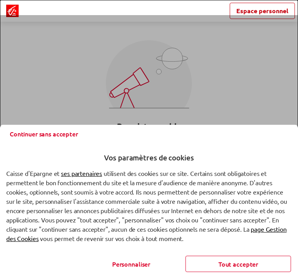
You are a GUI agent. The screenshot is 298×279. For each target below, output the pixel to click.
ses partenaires (81, 173)
